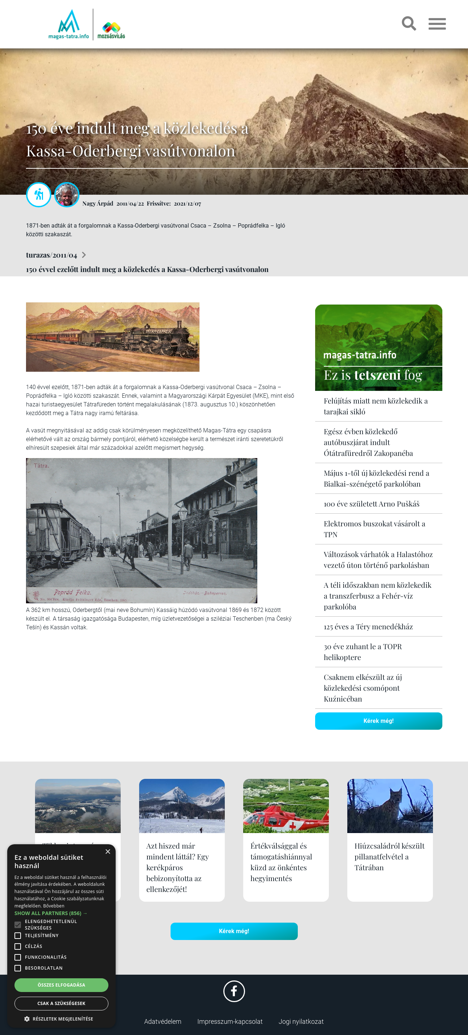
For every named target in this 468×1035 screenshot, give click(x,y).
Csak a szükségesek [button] (62, 1003)
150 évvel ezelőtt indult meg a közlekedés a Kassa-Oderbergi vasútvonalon (147, 269)
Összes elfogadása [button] (61, 985)
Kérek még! (379, 720)
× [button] (107, 852)
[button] (61, 1018)
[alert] (61, 936)
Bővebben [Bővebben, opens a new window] (53, 906)
